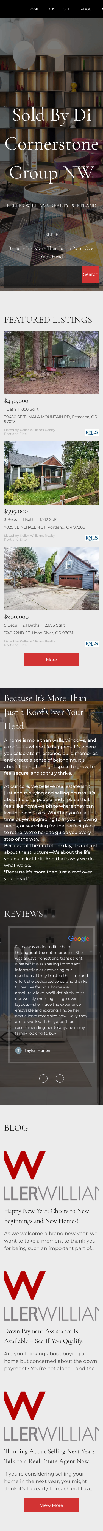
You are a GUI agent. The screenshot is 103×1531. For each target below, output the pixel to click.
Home (33, 9)
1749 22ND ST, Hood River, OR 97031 (38, 632)
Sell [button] (68, 9)
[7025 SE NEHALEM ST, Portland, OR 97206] (51, 473)
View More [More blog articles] (51, 1505)
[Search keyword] (43, 274)
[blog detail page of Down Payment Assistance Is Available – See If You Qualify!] (51, 1315)
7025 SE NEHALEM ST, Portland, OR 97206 (44, 527)
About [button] (87, 9)
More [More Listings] (51, 659)
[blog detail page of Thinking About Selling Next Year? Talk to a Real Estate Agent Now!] (51, 1435)
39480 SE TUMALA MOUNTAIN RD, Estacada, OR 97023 (50, 419)
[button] (90, 274)
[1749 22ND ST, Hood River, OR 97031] (51, 578)
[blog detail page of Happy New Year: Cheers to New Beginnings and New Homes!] (51, 1194)
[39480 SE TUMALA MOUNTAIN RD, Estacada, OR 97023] (51, 362)
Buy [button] (51, 9)
